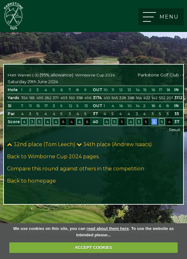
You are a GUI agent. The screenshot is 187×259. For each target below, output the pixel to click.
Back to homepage (31, 181)
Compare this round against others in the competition (75, 169)
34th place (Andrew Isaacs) (114, 144)
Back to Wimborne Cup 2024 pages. (53, 156)
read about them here (108, 228)
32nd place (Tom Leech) (41, 144)
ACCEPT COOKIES (93, 247)
